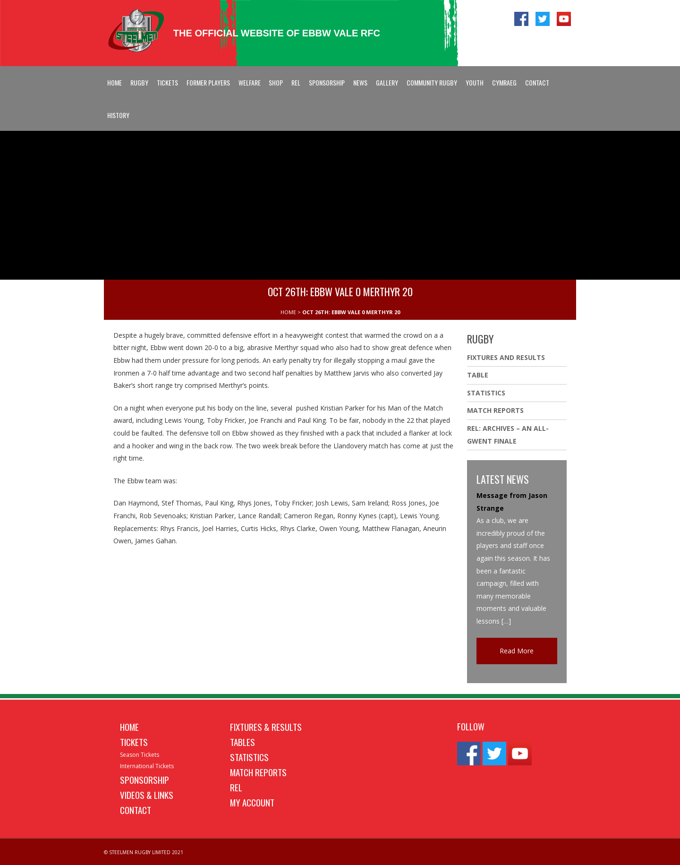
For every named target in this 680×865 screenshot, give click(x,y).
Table (477, 374)
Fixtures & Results (266, 726)
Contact (537, 82)
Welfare (249, 82)
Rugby (139, 82)
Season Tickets (139, 755)
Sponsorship (327, 82)
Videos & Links (146, 794)
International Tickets (147, 766)
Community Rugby (432, 82)
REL (295, 82)
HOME (288, 312)
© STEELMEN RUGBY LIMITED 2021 (143, 852)
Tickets (167, 82)
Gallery (387, 82)
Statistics (486, 392)
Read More (517, 650)
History (118, 115)
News (360, 82)
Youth (475, 82)
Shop (276, 82)
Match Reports (495, 410)
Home (114, 82)
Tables (242, 741)
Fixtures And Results (506, 357)
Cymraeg (504, 82)
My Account (252, 802)
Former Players (208, 82)
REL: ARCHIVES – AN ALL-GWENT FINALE (508, 434)
